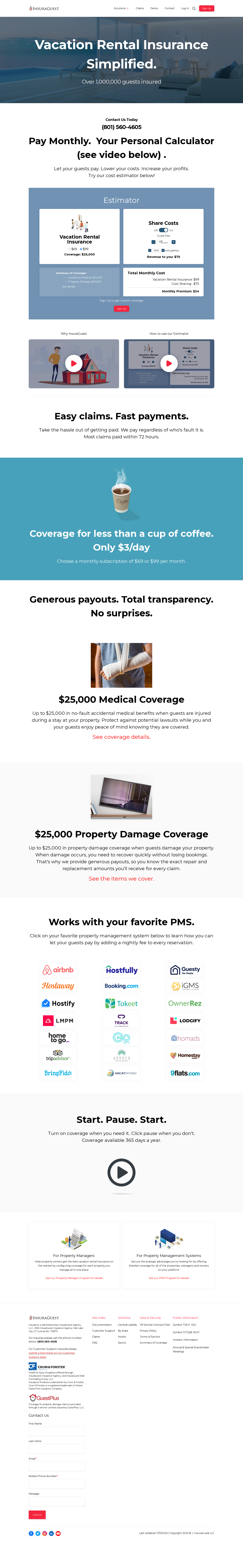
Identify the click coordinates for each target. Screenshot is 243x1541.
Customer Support (103, 1330)
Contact (170, 8)
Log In (185, 8)
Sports (122, 1342)
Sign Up (206, 8)
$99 (84, 249)
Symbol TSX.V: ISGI (184, 1324)
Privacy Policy (148, 1330)
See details (68, 286)
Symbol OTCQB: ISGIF (186, 1332)
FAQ (94, 1342)
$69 (73, 249)
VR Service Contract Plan (155, 1324)
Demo (154, 8)
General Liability (127, 1324)
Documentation (102, 1324)
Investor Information (185, 1339)
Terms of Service (150, 1336)
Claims (140, 8)
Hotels (122, 1336)
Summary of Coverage (153, 1342)
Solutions (119, 8)
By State (123, 1330)
